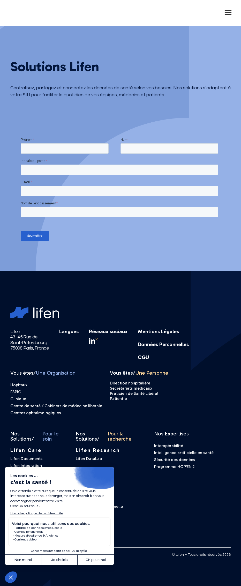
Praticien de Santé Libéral (134, 393)
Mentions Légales (158, 331)
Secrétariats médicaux (131, 388)
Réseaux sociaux (108, 331)
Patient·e (118, 398)
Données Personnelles (163, 344)
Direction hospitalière (130, 383)
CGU (143, 357)
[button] (228, 13)
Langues (69, 332)
